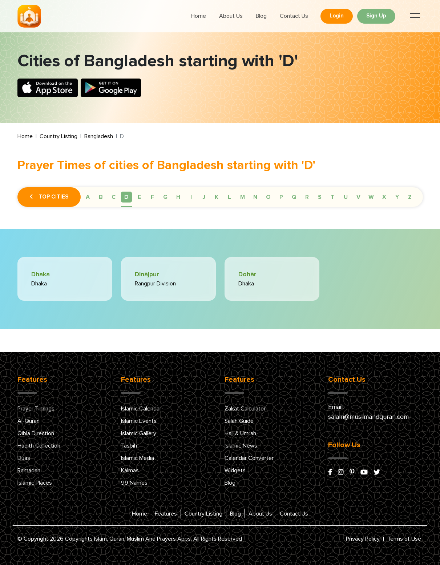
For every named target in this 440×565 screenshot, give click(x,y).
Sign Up (376, 16)
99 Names (134, 483)
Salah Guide (239, 421)
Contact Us (294, 16)
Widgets (235, 470)
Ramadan (28, 470)
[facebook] (330, 472)
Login (337, 16)
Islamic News (241, 446)
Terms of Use (404, 539)
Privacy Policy (363, 539)
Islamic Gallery (138, 433)
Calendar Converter (249, 458)
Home (198, 16)
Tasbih (129, 446)
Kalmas (130, 470)
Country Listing (58, 136)
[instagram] (341, 472)
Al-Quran (28, 421)
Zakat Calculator (245, 409)
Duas (23, 458)
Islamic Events (139, 421)
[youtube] (364, 472)
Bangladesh (98, 136)
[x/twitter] (377, 472)
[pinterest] (352, 472)
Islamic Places (34, 483)
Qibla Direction (35, 433)
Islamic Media (137, 458)
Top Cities (49, 197)
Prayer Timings (36, 409)
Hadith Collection (38, 446)
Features (166, 514)
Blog (261, 16)
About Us (231, 16)
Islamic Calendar (141, 409)
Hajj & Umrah (240, 433)
